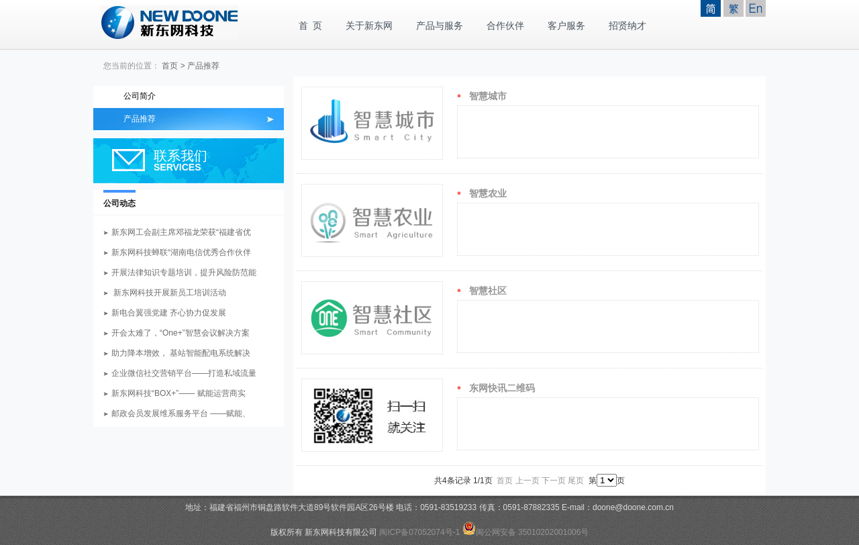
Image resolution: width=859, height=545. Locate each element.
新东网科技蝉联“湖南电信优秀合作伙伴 (181, 252)
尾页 (576, 480)
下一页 (554, 480)
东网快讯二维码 (502, 388)
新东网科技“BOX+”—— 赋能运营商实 (178, 393)
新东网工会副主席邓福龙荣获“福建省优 (181, 232)
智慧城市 (488, 96)
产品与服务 (439, 26)
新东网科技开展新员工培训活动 (168, 292)
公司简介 (139, 96)
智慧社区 (488, 290)
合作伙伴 (505, 26)
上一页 (527, 480)
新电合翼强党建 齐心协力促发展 (168, 312)
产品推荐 (203, 65)
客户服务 (566, 26)
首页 (170, 65)
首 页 (310, 26)
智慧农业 (488, 193)
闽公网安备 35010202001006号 (525, 532)
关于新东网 (369, 26)
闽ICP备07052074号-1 (419, 532)
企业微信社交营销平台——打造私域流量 (183, 373)
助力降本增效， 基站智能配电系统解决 (180, 353)
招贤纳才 (627, 26)
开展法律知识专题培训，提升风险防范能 (183, 272)
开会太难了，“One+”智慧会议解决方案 (180, 333)
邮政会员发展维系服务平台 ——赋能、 (180, 413)
